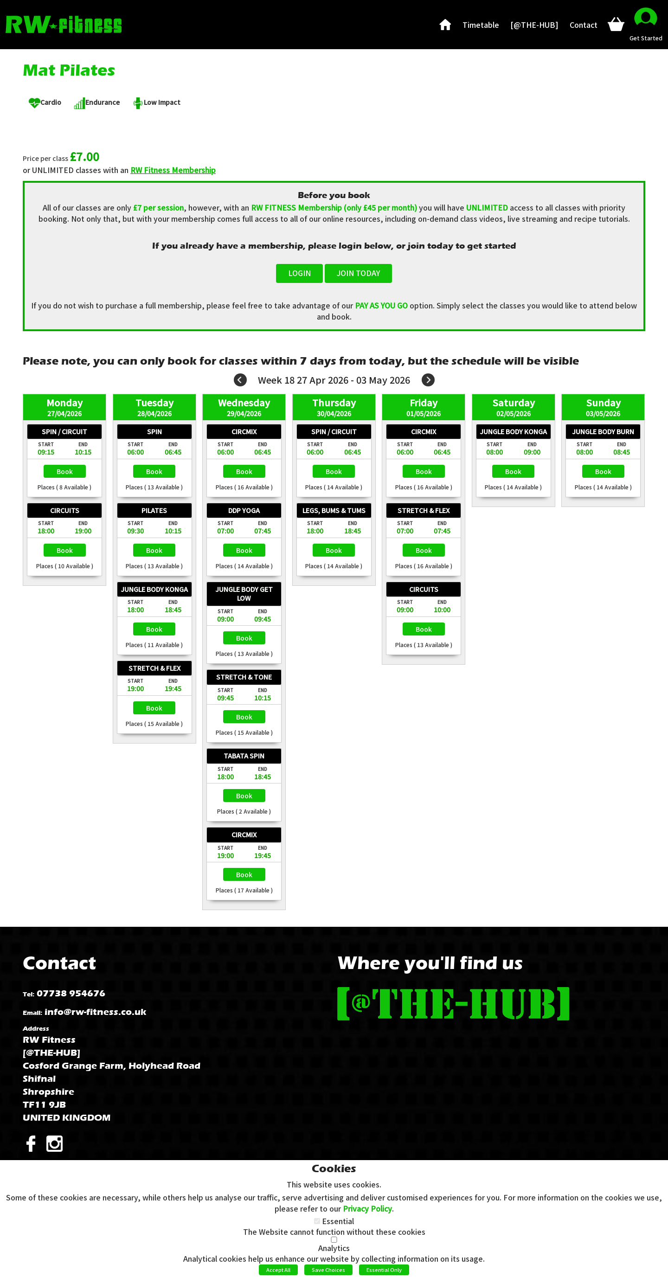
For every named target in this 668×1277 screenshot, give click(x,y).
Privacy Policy (367, 1208)
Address (36, 1029)
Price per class (45, 158)
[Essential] (317, 1221)
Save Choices (328, 1269)
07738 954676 (71, 993)
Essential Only (384, 1269)
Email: (32, 1013)
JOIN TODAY (358, 272)
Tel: (28, 994)
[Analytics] (334, 1240)
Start (46, 444)
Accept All (278, 1269)
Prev (240, 379)
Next (428, 379)
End (83, 444)
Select (65, 471)
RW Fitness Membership (173, 169)
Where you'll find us (430, 963)
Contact (59, 963)
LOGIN (299, 272)
